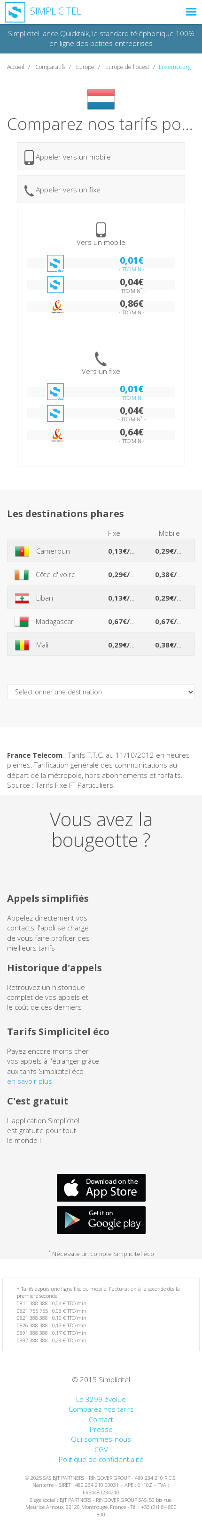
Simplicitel (43, 11)
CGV (101, 1449)
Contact (101, 1419)
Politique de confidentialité (101, 1459)
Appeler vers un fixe (62, 190)
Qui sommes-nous (101, 1439)
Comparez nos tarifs (101, 1409)
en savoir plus (29, 1081)
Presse (101, 1429)
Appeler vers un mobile (67, 157)
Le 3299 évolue (101, 1399)
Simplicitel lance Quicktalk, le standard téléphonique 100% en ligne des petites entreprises (101, 38)
